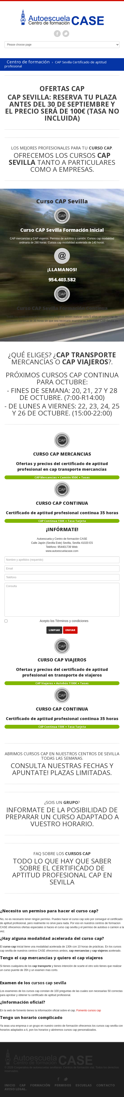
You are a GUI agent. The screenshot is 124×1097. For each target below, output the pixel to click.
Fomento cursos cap (88, 1010)
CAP (22, 1085)
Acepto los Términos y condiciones (64, 621)
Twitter (65, 33)
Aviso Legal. (16, 1089)
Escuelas (84, 1085)
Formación (40, 1085)
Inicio (10, 1085)
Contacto (105, 1085)
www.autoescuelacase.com (62, 551)
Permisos (63, 1085)
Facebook (57, 33)
